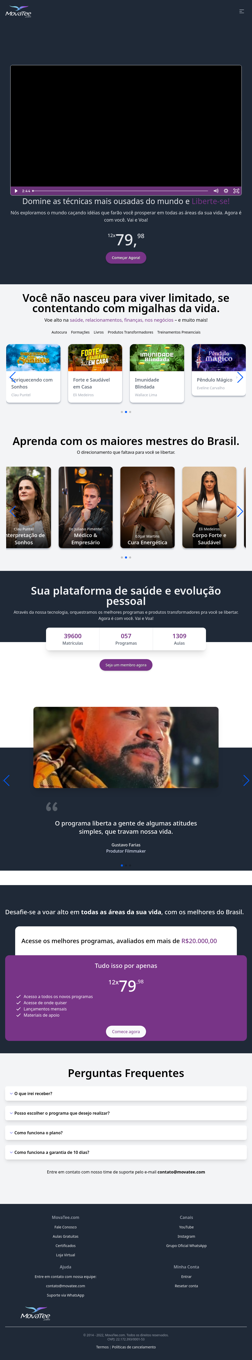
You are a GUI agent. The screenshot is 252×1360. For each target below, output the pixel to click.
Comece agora (126, 1031)
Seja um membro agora (126, 664)
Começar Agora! (126, 257)
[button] (239, 377)
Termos (102, 1347)
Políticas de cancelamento (134, 1347)
